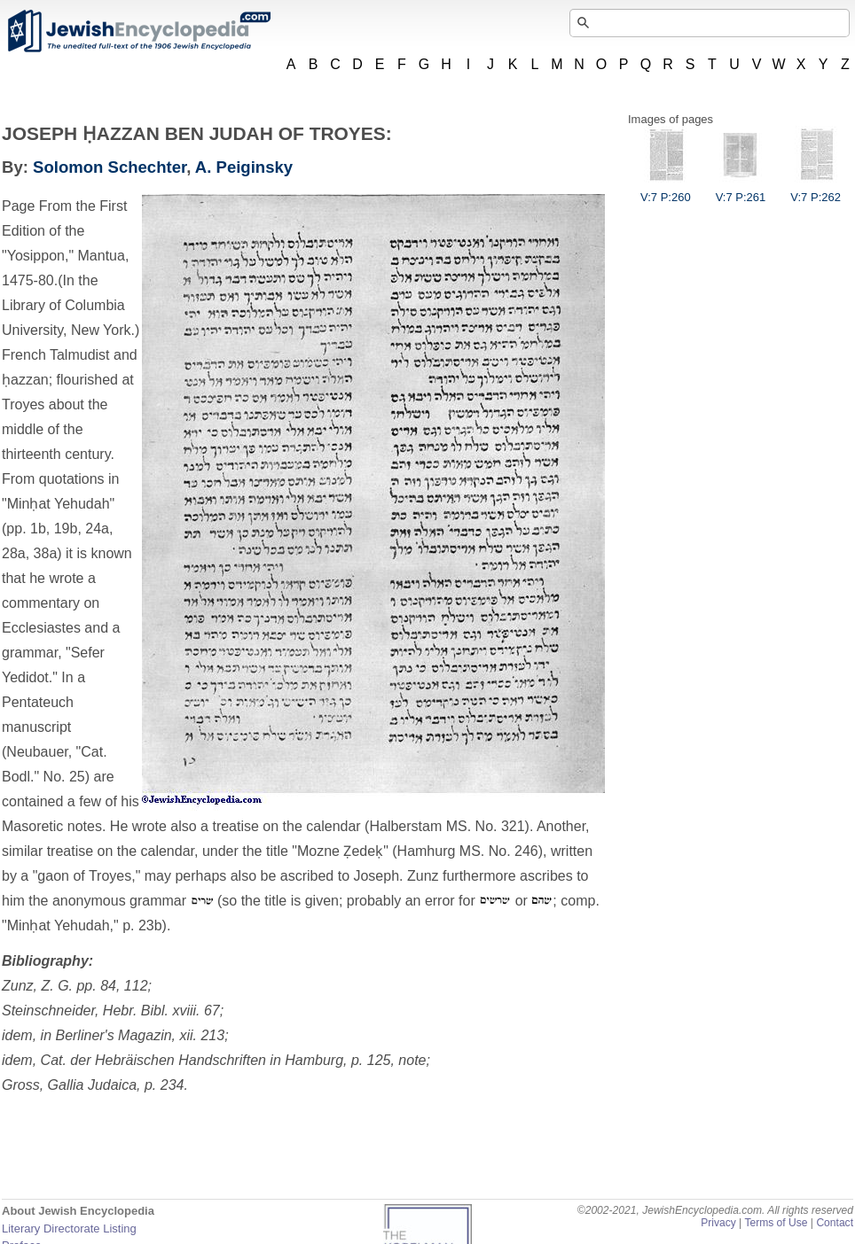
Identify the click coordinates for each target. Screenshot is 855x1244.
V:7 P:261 (741, 190)
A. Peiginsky (244, 167)
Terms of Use (775, 1223)
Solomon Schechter (109, 167)
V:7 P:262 (815, 190)
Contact (834, 1223)
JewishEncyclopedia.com (138, 31)
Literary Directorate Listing (69, 1228)
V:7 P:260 (665, 190)
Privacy (718, 1223)
